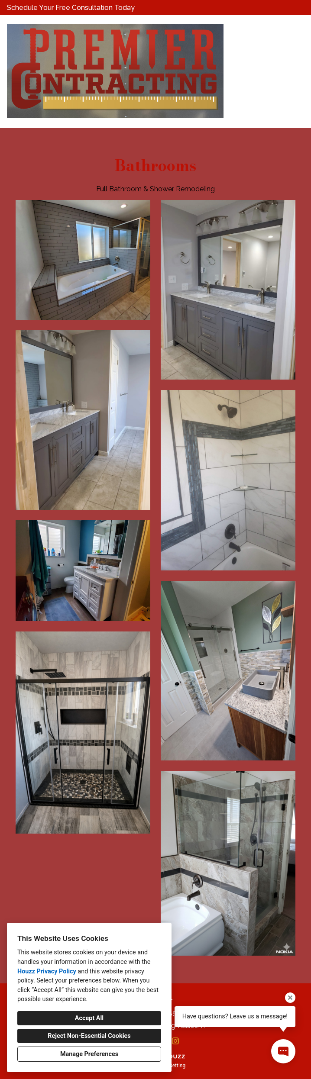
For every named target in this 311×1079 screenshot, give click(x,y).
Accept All (89, 1018)
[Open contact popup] (283, 1051)
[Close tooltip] (290, 997)
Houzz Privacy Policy (46, 971)
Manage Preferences (89, 1054)
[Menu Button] (297, 30)
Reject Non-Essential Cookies (89, 1036)
